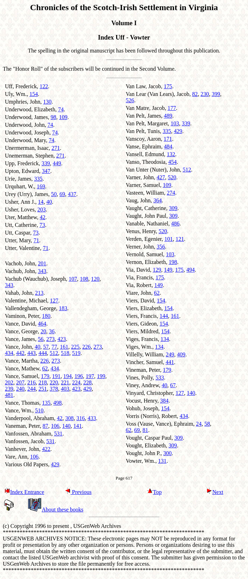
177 (172, 108)
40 (49, 202)
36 (52, 331)
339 (46, 163)
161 (64, 347)
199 (101, 376)
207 (20, 382)
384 (164, 401)
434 (9, 353)
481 (9, 395)
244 (31, 389)
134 (165, 339)
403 (65, 389)
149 (168, 270)
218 (42, 382)
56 (40, 339)
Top (154, 492)
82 (195, 94)
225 (75, 347)
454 (172, 162)
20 (43, 331)
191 (56, 376)
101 (168, 239)
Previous (78, 492)
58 (207, 424)
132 (171, 154)
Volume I (124, 23)
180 (46, 316)
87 (45, 426)
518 (65, 353)
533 (160, 378)
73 (42, 225)
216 (31, 382)
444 (42, 353)
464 (42, 324)
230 (204, 94)
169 (41, 186)
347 (46, 171)
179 (45, 376)
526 (130, 100)
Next (214, 492)
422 (46, 449)
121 (180, 239)
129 (157, 270)
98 (53, 117)
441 (169, 362)
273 (50, 339)
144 (164, 316)
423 (61, 339)
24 (198, 424)
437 (72, 194)
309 (173, 208)
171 (168, 139)
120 (95, 279)
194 (67, 376)
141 (77, 426)
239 (9, 389)
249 (170, 354)
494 (190, 270)
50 (54, 194)
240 (20, 389)
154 (33, 94)
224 (76, 382)
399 (216, 94)
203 (41, 209)
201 (42, 263)
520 (172, 177)
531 (58, 434)
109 (63, 117)
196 (79, 376)
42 (42, 217)
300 (167, 453)
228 (87, 382)
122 (44, 86)
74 (61, 109)
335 (38, 179)
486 (175, 223)
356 (161, 247)
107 (73, 279)
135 (46, 403)
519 (76, 353)
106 (55, 426)
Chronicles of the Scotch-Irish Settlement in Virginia (124, 7)
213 (39, 293)
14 (40, 202)
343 (42, 271)
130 (47, 102)
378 (54, 389)
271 (55, 148)
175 (168, 86)
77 (54, 347)
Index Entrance (24, 492)
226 (86, 347)
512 (54, 353)
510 (39, 410)
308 (69, 418)
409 (181, 354)
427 (161, 177)
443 (31, 353)
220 (54, 382)
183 (63, 308)
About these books (55, 509)
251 (42, 389)
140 (66, 426)
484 (168, 146)
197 (90, 376)
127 (54, 301)
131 (162, 461)
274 (171, 193)
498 (57, 403)
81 (145, 430)
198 (173, 262)
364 (158, 200)
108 (84, 279)
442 (20, 353)
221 (65, 382)
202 (9, 382)
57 (46, 347)
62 (45, 368)
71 (36, 240)
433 (91, 418)
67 (173, 385)
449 (57, 163)
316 (80, 418)
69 (62, 194)
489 (168, 116)
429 (87, 389)
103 (175, 123)
